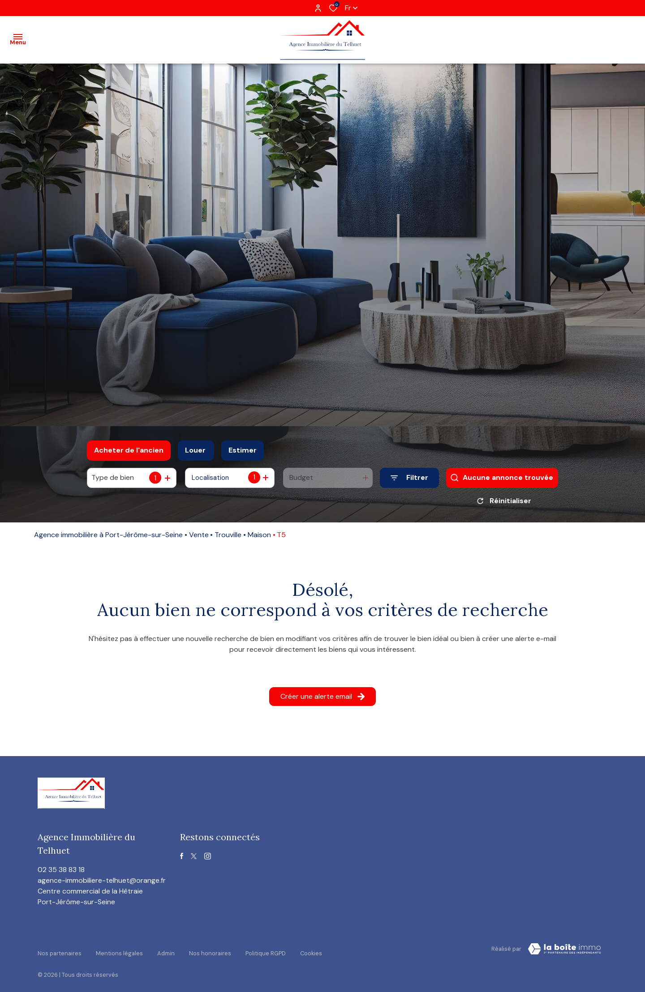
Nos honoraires (210, 950)
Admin (166, 950)
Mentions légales (119, 950)
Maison (259, 538)
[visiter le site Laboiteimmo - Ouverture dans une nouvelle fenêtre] (564, 952)
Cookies (311, 950)
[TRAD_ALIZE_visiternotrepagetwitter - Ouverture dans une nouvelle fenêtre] (193, 859)
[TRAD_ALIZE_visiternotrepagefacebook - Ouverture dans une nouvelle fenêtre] (181, 859)
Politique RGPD (265, 950)
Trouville (228, 538)
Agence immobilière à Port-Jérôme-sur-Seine (108, 538)
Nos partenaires (60, 950)
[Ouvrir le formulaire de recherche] (409, 478)
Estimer (242, 450)
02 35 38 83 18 (61, 872)
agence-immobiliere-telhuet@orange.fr (102, 883)
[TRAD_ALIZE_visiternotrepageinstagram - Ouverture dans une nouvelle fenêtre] (207, 859)
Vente (199, 538)
